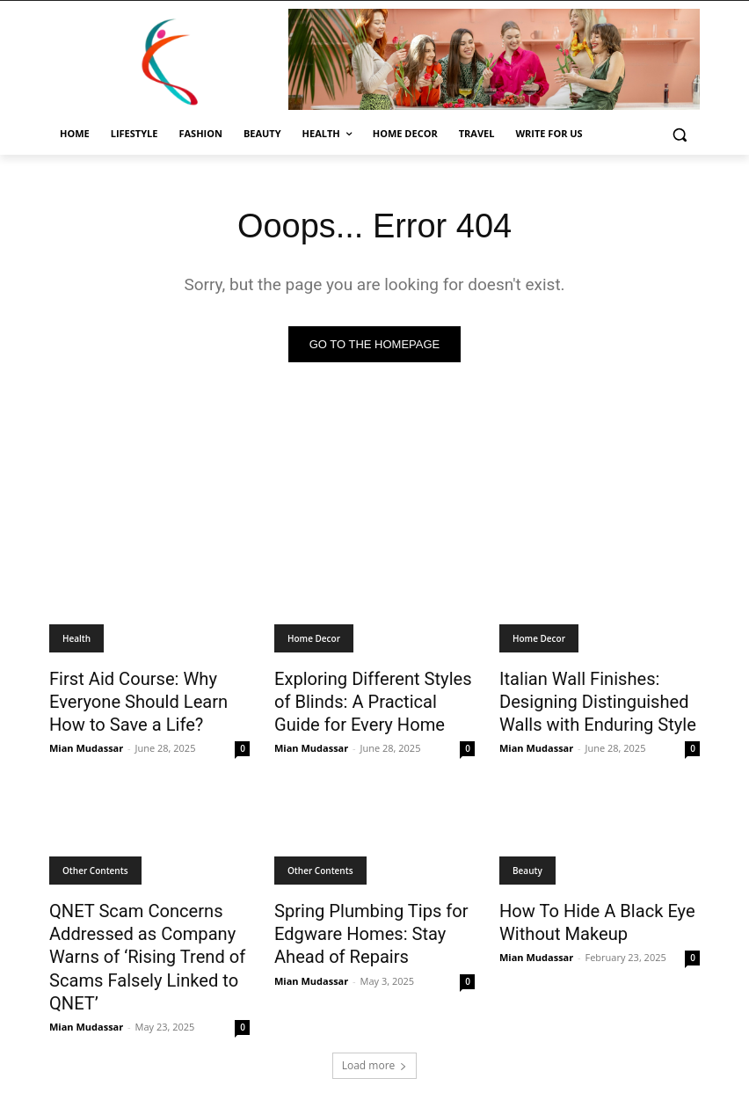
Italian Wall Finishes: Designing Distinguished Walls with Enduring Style (599, 696)
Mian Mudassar (86, 737)
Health (76, 638)
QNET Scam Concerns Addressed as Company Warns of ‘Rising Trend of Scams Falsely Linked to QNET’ (132, 937)
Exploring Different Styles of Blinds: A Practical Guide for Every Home (366, 696)
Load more (375, 1037)
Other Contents (95, 860)
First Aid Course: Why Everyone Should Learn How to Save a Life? (142, 696)
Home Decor (313, 638)
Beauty (527, 860)
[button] (679, 134)
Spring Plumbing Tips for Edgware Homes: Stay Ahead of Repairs (370, 918)
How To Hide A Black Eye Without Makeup (582, 908)
